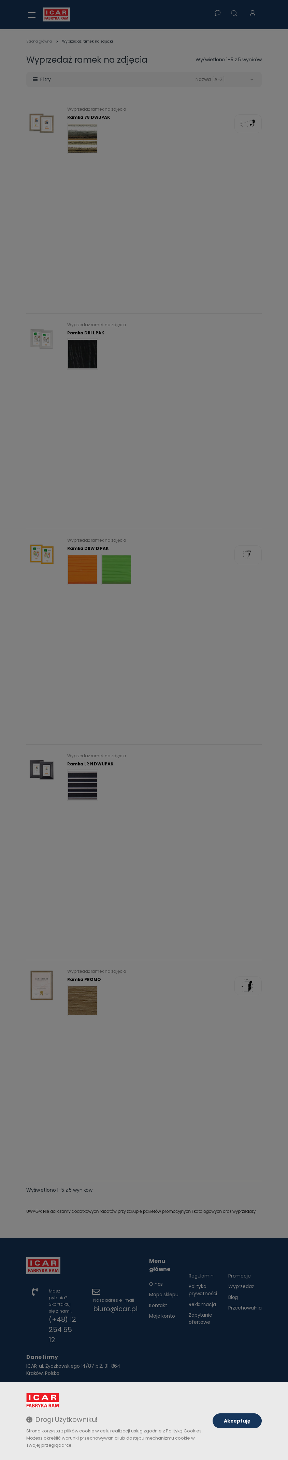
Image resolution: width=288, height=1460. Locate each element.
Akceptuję (237, 1420)
